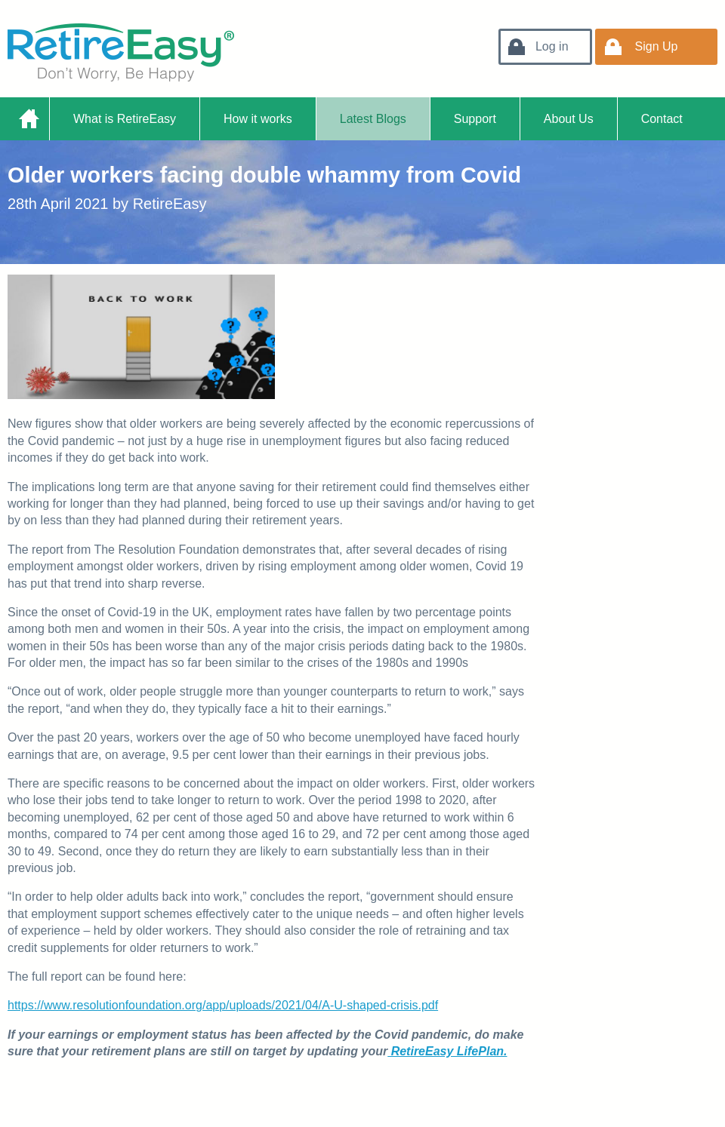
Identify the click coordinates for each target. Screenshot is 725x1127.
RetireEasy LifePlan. (447, 1051)
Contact (662, 118)
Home (28, 118)
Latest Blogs (373, 118)
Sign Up (656, 46)
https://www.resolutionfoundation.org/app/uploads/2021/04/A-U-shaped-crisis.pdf (223, 1005)
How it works (258, 118)
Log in (552, 46)
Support (475, 118)
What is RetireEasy (124, 118)
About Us (569, 118)
